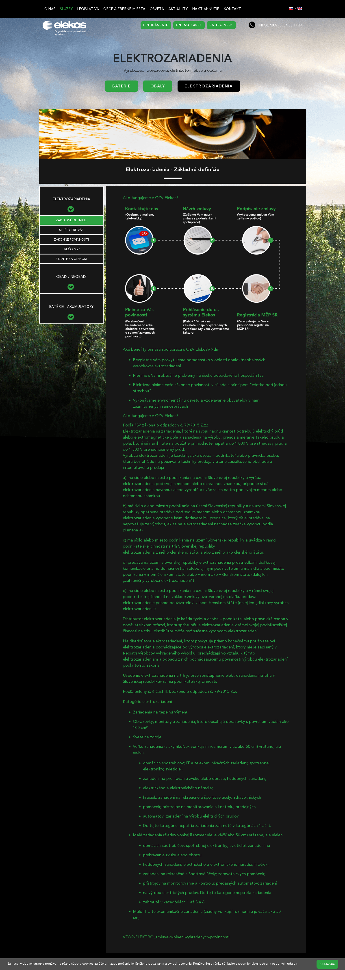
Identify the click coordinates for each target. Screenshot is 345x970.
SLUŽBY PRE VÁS (71, 230)
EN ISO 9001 (221, 25)
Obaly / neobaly (71, 276)
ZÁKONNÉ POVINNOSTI (71, 239)
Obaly (157, 86)
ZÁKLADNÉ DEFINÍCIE (71, 220)
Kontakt (232, 9)
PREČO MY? (71, 249)
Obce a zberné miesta (124, 9)
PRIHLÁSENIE (156, 25)
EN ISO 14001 (189, 25)
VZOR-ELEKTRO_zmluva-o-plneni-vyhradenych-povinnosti (176, 937)
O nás (49, 9)
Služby (66, 9)
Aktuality (178, 9)
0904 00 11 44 (291, 25)
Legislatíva (88, 9)
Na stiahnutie (205, 9)
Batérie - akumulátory (71, 306)
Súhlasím (327, 964)
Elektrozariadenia (209, 86)
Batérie (121, 86)
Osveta (157, 9)
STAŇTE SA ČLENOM (71, 259)
